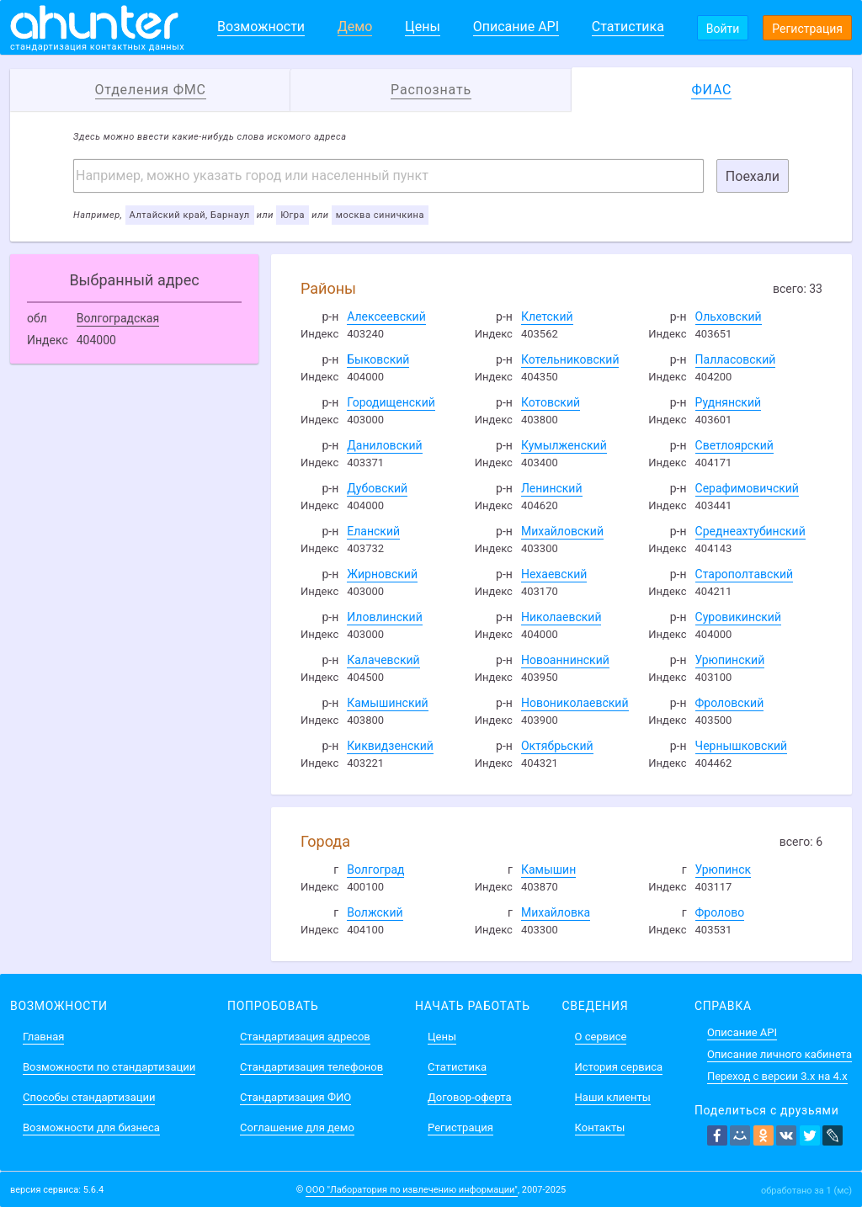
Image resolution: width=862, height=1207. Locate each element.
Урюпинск (723, 869)
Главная (43, 1036)
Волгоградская (118, 318)
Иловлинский (385, 617)
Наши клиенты (613, 1097)
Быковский (378, 359)
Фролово (720, 912)
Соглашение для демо (297, 1127)
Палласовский (735, 359)
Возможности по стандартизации (109, 1067)
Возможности (261, 27)
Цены (422, 27)
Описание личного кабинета (779, 1054)
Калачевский (383, 660)
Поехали (753, 176)
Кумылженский (564, 445)
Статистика (628, 27)
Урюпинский (730, 660)
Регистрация (807, 28)
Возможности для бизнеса (91, 1127)
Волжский (374, 912)
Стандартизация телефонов (311, 1067)
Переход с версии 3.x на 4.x (777, 1076)
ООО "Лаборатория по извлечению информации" (412, 1189)
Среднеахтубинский (750, 531)
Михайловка (555, 912)
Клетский (547, 316)
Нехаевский (554, 574)
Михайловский (562, 531)
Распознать (431, 90)
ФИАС (711, 90)
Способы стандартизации (89, 1097)
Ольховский (728, 316)
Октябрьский (557, 745)
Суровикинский (738, 617)
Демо (355, 27)
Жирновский (382, 574)
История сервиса (618, 1067)
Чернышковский (741, 745)
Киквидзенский (390, 745)
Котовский (550, 402)
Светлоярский (734, 445)
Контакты (600, 1127)
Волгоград (375, 869)
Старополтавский (744, 574)
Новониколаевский (575, 703)
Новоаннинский (565, 660)
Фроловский (729, 703)
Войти (723, 28)
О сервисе (601, 1036)
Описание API (516, 27)
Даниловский (384, 445)
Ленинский (552, 488)
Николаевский (561, 617)
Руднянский (728, 402)
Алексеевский (386, 316)
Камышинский (387, 703)
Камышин (548, 869)
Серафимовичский (747, 488)
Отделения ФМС (150, 90)
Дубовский (377, 488)
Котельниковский (570, 359)
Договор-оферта (469, 1097)
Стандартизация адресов (305, 1036)
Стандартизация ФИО (295, 1097)
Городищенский (391, 402)
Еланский (373, 531)
